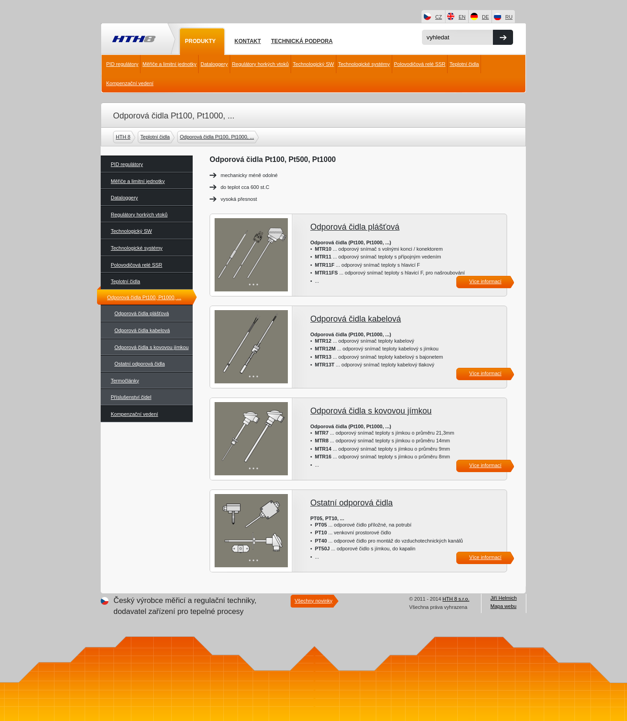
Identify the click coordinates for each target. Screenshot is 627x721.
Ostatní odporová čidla (139, 363)
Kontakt (247, 41)
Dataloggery (213, 64)
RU (509, 17)
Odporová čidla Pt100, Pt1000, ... (218, 137)
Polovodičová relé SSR (420, 64)
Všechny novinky (314, 600)
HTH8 (133, 40)
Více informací (485, 281)
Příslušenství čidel (131, 397)
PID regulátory (122, 64)
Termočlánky (125, 380)
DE (485, 17)
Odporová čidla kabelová (142, 330)
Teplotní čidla (464, 64)
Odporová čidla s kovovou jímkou (151, 347)
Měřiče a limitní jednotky (169, 64)
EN (462, 17)
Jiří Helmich (504, 598)
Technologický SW (313, 64)
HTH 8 (124, 137)
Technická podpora (302, 41)
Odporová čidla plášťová (141, 313)
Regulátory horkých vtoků (260, 64)
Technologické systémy (364, 64)
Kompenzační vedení (129, 83)
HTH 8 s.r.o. (456, 599)
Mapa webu (504, 606)
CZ (438, 17)
